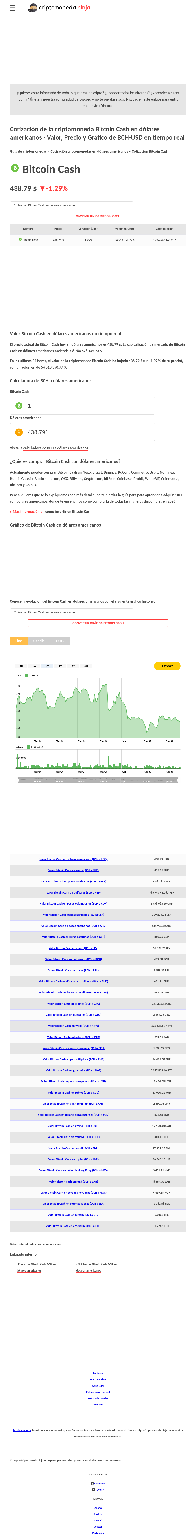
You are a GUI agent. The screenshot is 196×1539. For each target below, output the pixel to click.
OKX (64, 478)
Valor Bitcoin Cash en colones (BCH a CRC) (73, 1004)
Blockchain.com (47, 478)
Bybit (154, 472)
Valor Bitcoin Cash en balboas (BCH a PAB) (73, 1037)
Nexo (87, 472)
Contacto (98, 1373)
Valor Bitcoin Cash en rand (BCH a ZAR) (73, 1181)
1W (34, 666)
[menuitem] (97, 780)
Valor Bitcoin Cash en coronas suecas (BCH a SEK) (73, 1204)
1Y (73, 666)
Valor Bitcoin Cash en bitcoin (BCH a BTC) (73, 1215)
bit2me (109, 478)
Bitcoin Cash (19, 391)
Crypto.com (93, 478)
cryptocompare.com (48, 1244)
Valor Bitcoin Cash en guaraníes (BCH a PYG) (73, 1070)
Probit (138, 478)
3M (60, 666)
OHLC (60, 640)
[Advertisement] (98, 53)
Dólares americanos (25, 417)
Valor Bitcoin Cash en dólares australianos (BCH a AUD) (73, 981)
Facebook (99, 1483)
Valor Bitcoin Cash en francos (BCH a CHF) (73, 1137)
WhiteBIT (152, 478)
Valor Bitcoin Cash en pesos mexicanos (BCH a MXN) (73, 881)
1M (47, 666)
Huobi (14, 478)
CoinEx (31, 484)
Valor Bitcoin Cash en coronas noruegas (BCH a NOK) (74, 1193)
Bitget (97, 472)
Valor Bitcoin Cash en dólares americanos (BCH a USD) (73, 859)
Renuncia (98, 1404)
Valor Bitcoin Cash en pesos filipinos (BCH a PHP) (73, 1059)
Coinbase (124, 478)
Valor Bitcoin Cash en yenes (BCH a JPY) (73, 948)
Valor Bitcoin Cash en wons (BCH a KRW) (73, 1026)
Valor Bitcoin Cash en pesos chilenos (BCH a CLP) (73, 915)
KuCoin (123, 472)
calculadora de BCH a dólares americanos (55, 448)
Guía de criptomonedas (28, 151)
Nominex (167, 472)
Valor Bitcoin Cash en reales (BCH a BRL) (73, 970)
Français (98, 1520)
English (98, 1514)
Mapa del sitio (98, 1379)
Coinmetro (139, 472)
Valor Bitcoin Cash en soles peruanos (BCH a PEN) (74, 1048)
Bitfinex (16, 484)
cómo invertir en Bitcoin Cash (68, 511)
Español (98, 1507)
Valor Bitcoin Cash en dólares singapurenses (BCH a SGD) (73, 1115)
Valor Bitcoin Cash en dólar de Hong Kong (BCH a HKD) (73, 1170)
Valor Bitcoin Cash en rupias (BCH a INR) (73, 1159)
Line (18, 640)
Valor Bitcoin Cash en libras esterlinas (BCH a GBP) (73, 937)
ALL (86, 666)
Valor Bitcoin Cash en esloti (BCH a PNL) (74, 1148)
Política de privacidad (98, 1392)
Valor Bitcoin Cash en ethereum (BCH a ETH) (73, 1226)
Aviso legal (98, 1385)
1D (21, 666)
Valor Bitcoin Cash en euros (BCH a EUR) (73, 870)
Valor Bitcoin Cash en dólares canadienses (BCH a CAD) (73, 992)
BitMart (76, 478)
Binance (110, 472)
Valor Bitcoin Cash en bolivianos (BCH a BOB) (73, 959)
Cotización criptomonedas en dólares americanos (89, 151)
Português (98, 1533)
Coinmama (169, 478)
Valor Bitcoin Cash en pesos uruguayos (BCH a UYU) (73, 1081)
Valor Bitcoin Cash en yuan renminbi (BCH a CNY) (73, 1104)
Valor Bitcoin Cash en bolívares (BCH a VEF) (73, 892)
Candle (39, 640)
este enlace (152, 99)
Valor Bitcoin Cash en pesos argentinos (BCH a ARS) (73, 926)
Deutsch (98, 1526)
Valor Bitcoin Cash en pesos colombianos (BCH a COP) (73, 903)
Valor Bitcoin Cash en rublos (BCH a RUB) (73, 1093)
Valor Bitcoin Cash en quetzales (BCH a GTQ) (73, 1015)
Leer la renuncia (22, 1430)
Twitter (99, 1489)
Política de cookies (98, 1398)
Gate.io (27, 478)
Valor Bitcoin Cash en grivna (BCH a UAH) (73, 1126)
